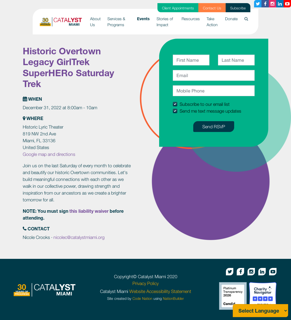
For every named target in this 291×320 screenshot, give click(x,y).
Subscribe (238, 8)
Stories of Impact (165, 21)
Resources (191, 18)
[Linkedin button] (280, 3)
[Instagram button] (272, 3)
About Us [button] (95, 21)
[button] (246, 18)
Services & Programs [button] (116, 21)
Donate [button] (231, 18)
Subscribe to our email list (205, 104)
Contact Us (212, 8)
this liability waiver (89, 211)
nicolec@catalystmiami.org (79, 237)
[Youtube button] (287, 3)
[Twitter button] (257, 3)
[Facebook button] (265, 3)
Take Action (212, 21)
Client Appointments (178, 8)
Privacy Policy (145, 283)
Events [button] (145, 18)
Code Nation (142, 298)
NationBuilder (173, 298)
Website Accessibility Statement (160, 291)
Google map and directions (49, 154)
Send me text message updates (210, 110)
